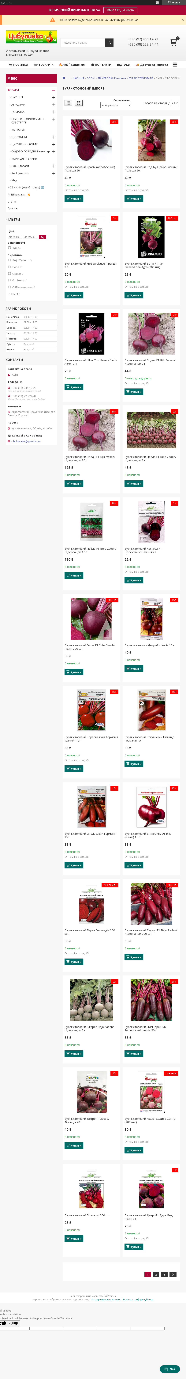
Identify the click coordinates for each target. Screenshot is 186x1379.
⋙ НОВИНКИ (18, 64)
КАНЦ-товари (20, 173)
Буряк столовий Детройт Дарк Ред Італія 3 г (149, 1216)
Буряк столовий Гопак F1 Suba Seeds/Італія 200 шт (90, 646)
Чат (169, 1369)
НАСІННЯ (78, 78)
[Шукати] (109, 42)
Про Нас (13, 208)
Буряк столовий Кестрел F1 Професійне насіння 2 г (143, 550)
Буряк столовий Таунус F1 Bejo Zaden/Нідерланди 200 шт (151, 931)
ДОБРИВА (17, 112)
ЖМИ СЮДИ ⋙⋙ (120, 10)
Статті (12, 201)
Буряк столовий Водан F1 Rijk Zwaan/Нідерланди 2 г (150, 361)
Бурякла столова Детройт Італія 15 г (149, 645)
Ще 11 (15, 294)
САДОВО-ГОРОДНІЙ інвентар (30, 151)
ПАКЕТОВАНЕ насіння (112, 78)
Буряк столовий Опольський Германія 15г (90, 835)
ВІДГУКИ (123, 64)
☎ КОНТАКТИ (101, 64)
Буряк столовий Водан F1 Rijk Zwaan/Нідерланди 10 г (90, 458)
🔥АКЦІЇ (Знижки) (72, 64)
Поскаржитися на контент (106, 1299)
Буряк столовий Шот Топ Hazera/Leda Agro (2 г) (91, 361)
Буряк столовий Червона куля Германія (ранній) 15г (91, 738)
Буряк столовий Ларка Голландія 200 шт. (90, 931)
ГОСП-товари (20, 166)
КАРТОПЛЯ (18, 129)
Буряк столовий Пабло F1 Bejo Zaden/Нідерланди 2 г (150, 458)
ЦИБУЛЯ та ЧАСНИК (24, 144)
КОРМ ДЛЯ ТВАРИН (24, 158)
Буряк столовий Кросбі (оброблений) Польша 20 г (90, 168)
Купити (75, 198)
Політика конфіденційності (138, 1299)
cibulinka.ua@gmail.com (26, 441)
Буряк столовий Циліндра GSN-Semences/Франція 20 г (146, 1028)
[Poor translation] (14, 1323)
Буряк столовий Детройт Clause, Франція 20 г (87, 1120)
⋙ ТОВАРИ (42, 64)
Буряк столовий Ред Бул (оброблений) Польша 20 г (151, 168)
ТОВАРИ (13, 90)
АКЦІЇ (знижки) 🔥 (19, 194)
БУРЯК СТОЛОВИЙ (140, 78)
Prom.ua (112, 1296)
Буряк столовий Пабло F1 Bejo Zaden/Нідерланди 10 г (90, 550)
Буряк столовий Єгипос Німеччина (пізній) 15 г (148, 835)
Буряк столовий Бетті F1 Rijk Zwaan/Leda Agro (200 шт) (144, 265)
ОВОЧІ (91, 78)
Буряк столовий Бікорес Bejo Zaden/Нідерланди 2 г (89, 1028)
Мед (14, 180)
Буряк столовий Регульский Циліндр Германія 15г (149, 738)
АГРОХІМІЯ (18, 104)
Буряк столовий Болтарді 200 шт (87, 1215)
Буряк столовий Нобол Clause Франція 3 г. (91, 265)
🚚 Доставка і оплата (152, 64)
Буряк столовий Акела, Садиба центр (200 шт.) (150, 1120)
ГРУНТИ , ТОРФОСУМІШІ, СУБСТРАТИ (28, 120)
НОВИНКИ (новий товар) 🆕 (26, 187)
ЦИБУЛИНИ (19, 137)
